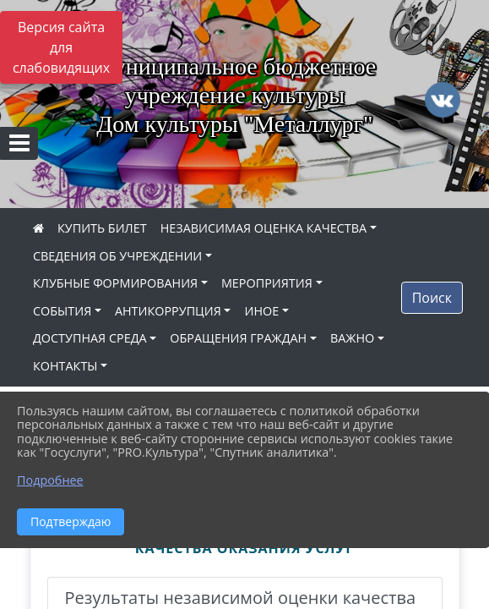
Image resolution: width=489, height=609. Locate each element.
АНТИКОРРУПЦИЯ (168, 311)
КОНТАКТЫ (65, 366)
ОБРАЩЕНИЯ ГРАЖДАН (238, 338)
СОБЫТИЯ (62, 311)
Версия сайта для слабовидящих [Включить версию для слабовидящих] (61, 47)
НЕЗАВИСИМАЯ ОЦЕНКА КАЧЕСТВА (263, 228)
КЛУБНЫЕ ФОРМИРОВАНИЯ (115, 283)
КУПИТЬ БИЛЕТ (102, 228)
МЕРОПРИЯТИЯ (266, 283)
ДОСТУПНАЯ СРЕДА (90, 338)
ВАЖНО (352, 338)
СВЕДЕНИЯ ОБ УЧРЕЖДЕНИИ (117, 256)
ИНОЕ (261, 311)
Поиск (432, 297)
